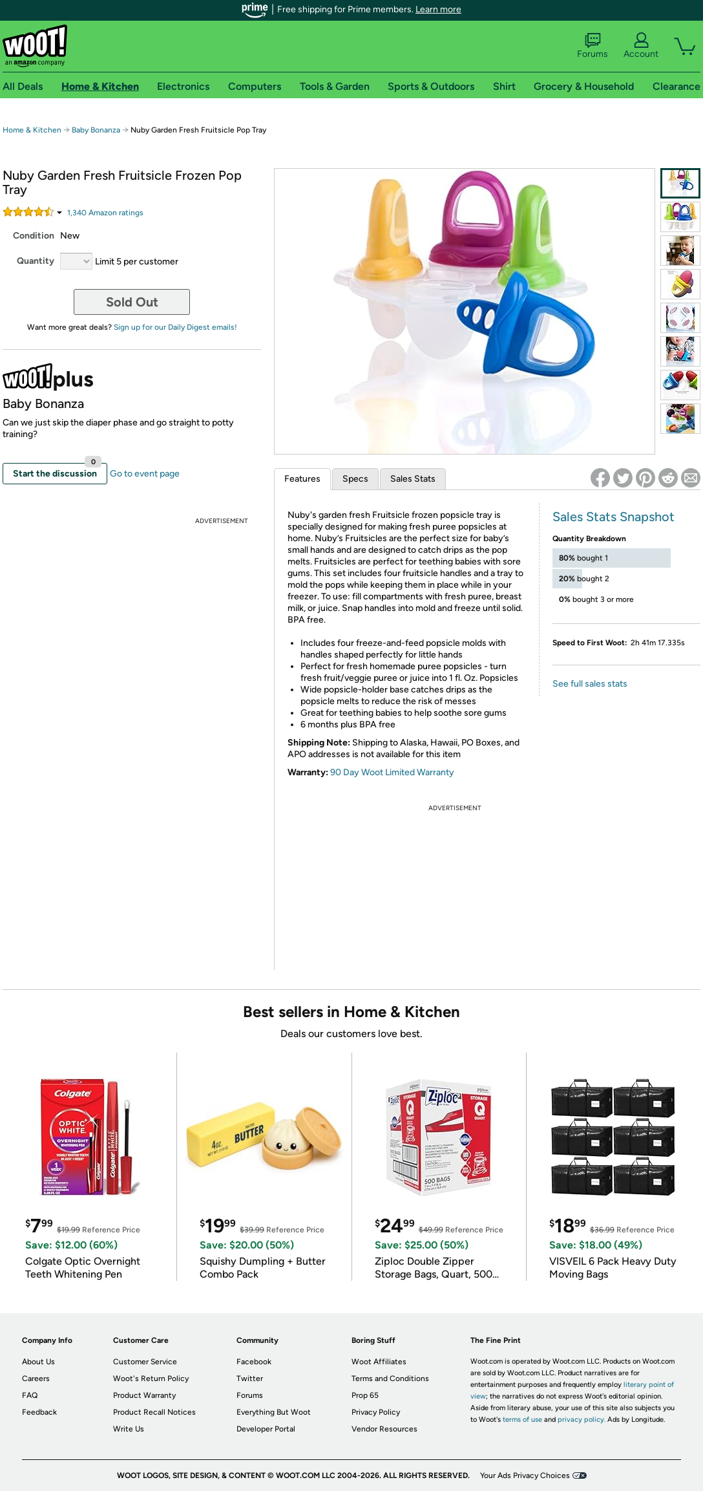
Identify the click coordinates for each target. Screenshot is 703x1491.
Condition (33, 235)
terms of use (522, 1419)
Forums (592, 45)
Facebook (253, 1361)
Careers (36, 1378)
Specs (355, 478)
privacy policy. (581, 1419)
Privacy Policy (376, 1412)
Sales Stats (412, 478)
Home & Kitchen (32, 129)
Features (302, 478)
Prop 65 (365, 1395)
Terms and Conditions (390, 1378)
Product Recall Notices (154, 1412)
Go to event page (145, 473)
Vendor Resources (384, 1428)
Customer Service (145, 1361)
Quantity (35, 260)
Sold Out (132, 302)
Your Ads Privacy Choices (525, 1475)
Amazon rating (105, 212)
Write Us (128, 1428)
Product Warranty (144, 1395)
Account (641, 45)
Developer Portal (265, 1428)
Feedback (39, 1412)
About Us (38, 1361)
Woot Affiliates (379, 1361)
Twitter (249, 1378)
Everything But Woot (273, 1412)
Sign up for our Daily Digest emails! (175, 327)
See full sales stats (589, 683)
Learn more (438, 9)
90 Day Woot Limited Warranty (392, 772)
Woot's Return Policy (151, 1378)
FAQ (29, 1395)
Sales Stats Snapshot (613, 516)
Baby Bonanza (96, 129)
